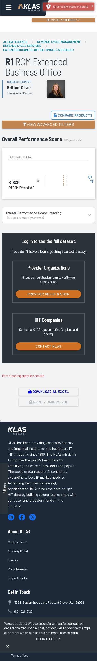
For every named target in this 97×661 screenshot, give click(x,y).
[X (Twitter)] (32, 517)
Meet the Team (17, 542)
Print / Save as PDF (48, 402)
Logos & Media (17, 578)
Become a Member (62, 20)
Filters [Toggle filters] (4, 488)
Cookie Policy (48, 639)
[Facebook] (22, 517)
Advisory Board (18, 551)
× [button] (92, 5)
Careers (13, 560)
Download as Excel (48, 391)
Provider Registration (49, 294)
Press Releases (18, 569)
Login (21, 21)
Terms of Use (19, 655)
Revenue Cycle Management (59, 42)
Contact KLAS (48, 346)
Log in (27, 241)
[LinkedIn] (11, 517)
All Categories (15, 42)
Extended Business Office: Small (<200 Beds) (38, 50)
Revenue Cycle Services (22, 45)
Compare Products (73, 115)
